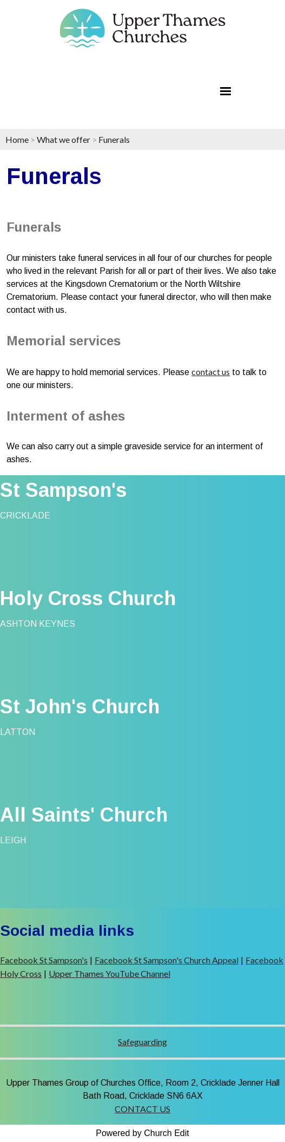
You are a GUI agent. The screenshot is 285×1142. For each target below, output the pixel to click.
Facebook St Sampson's (44, 960)
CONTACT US (142, 1109)
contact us (210, 371)
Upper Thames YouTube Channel (109, 973)
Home (17, 139)
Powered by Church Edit (142, 1133)
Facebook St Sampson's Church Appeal (166, 960)
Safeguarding (142, 1041)
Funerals (114, 139)
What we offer (63, 139)
